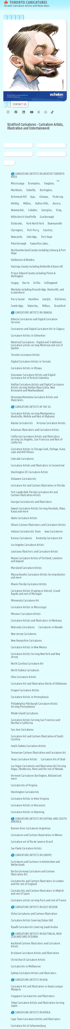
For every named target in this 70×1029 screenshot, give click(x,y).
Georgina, (46, 210)
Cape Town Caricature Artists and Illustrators (35, 1019)
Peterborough (18, 243)
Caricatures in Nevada (50, 627)
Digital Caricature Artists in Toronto (31, 361)
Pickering (57, 196)
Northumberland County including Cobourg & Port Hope (38, 251)
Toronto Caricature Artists (25, 354)
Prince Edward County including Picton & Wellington (33, 274)
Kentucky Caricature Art (49, 538)
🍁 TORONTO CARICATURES (27, 4)
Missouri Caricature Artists (26, 613)
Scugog (14, 282)
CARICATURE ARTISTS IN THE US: (33, 406)
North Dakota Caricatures (25, 670)
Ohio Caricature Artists (23, 677)
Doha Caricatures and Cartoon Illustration (34, 913)
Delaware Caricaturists (23, 478)
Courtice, (48, 230)
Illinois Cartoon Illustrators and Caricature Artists (38, 524)
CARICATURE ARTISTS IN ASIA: (31, 979)
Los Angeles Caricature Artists (27, 544)
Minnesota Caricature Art (25, 600)
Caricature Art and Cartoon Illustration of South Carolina (37, 738)
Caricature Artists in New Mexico (29, 647)
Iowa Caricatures (53, 531)
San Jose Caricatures (22, 729)
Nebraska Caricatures (23, 627)
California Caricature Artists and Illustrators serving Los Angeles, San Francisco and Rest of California (36, 439)
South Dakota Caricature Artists (28, 746)
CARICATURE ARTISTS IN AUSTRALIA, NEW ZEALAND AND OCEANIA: (36, 935)
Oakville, (31, 190)
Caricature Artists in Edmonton (28, 335)
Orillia (36, 282)
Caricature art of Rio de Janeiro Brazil (32, 841)
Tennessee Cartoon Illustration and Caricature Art (38, 752)
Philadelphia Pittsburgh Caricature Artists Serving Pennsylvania (34, 705)
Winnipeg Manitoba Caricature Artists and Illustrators (34, 398)
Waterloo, (32, 305)
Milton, (27, 203)
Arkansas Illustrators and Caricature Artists (35, 429)
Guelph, (46, 299)
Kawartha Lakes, (39, 243)
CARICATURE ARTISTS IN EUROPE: (33, 855)
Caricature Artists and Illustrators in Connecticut (38, 465)
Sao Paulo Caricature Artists (26, 848)
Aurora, (57, 203)
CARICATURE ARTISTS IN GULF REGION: (36, 907)
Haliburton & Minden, (23, 259)
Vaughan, (49, 183)
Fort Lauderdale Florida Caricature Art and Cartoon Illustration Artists (34, 493)
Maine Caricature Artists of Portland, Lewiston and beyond (36, 559)
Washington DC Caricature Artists (29, 472)
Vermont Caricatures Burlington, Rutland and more (36, 777)
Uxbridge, (32, 236)
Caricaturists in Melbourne (26, 966)
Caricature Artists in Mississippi (28, 607)
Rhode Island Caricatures (24, 713)
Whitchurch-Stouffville (23, 216)
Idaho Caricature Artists (24, 518)
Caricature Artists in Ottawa (26, 368)
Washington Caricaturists (25, 792)
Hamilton (33, 299)
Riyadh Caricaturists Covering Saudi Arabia (34, 927)
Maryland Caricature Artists (26, 567)
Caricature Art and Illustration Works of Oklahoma (39, 683)
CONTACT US (20, 104)
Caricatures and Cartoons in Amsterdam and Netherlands (35, 863)
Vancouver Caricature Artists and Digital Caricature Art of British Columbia (33, 376)
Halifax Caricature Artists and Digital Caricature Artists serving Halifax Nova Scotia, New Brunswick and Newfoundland (37, 387)
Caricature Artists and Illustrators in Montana (36, 620)
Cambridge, (17, 305)
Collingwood (50, 282)
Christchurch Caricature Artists (28, 959)
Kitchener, (60, 299)
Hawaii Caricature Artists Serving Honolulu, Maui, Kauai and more (38, 510)
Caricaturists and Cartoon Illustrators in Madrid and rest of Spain (37, 892)
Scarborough (47, 216)
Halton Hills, (42, 203)
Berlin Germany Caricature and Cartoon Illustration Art (33, 873)
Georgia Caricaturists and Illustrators (31, 501)
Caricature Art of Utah (53, 759)
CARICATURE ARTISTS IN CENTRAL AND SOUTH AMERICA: (39, 820)
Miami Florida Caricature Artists (29, 584)
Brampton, (34, 183)
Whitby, (15, 203)
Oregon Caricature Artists (25, 690)
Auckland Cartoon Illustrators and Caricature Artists (35, 945)
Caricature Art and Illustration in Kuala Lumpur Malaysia (37, 988)
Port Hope (46, 236)
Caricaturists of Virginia (24, 785)
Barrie (25, 282)
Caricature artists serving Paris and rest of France (38, 900)
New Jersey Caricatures (23, 633)
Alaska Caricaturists (22, 423)
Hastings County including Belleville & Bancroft (37, 266)
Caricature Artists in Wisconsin (28, 805)
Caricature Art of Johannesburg (28, 1025)
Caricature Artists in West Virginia (30, 798)
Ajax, (33, 196)
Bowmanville (55, 223)
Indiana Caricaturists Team (26, 531)
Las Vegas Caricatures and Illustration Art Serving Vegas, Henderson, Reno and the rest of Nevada (38, 767)
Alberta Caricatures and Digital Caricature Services (34, 320)
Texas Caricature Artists (24, 759)
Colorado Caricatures (22, 458)
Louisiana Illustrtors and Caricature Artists (34, 551)
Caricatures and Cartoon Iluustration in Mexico (36, 835)
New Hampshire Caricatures (26, 640)
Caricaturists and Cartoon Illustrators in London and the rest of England (37, 882)
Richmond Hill (19, 196)
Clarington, (17, 230)
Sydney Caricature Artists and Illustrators (33, 973)
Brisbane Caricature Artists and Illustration (35, 953)
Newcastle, (17, 236)
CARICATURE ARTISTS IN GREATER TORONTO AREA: (37, 175)
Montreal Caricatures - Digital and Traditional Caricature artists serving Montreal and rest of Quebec (37, 345)
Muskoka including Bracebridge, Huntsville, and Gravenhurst (37, 291)
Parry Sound (17, 299)
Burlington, (46, 190)
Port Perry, (33, 230)
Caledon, (33, 210)
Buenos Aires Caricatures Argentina (30, 828)
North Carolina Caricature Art (27, 663)
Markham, (17, 190)
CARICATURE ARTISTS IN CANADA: (33, 312)
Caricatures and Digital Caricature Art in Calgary (37, 328)
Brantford (59, 305)
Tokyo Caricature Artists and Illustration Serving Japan (37, 1004)
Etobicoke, (17, 223)
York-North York (35, 223)
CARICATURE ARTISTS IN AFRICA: (33, 1012)
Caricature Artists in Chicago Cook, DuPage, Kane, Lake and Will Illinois (38, 450)
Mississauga (17, 183)
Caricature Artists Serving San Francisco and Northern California (35, 721)
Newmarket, (17, 210)
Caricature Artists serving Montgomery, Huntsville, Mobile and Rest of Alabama (33, 415)
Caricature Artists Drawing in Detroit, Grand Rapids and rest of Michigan (35, 592)
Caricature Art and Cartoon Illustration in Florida (38, 485)
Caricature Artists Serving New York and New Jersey (35, 655)
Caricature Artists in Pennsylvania (30, 697)
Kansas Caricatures (21, 538)
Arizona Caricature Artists (51, 423)
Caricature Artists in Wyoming (27, 812)
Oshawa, (44, 196)
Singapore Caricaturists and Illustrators (33, 996)
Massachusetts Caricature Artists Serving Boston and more (38, 576)
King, (59, 210)
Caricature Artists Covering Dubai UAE (32, 920)
